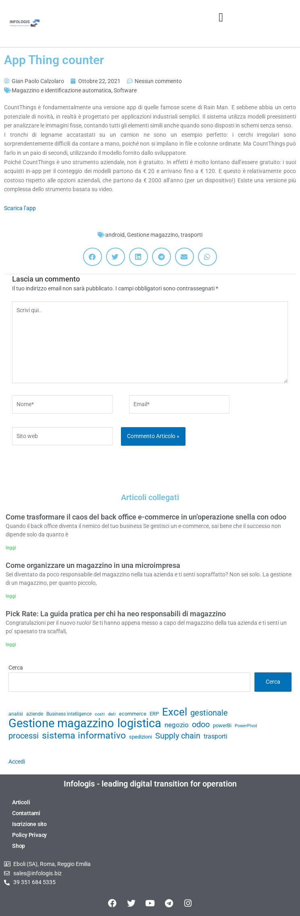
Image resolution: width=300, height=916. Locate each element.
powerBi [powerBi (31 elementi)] (222, 725)
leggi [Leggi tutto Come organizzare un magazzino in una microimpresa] (11, 596)
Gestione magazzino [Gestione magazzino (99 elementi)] (61, 723)
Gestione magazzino (152, 235)
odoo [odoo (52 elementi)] (201, 724)
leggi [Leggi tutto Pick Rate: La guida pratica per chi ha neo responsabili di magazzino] (11, 644)
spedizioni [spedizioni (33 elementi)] (140, 737)
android (115, 235)
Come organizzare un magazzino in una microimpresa (93, 565)
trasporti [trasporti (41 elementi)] (215, 736)
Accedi (16, 761)
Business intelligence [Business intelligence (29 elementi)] (69, 714)
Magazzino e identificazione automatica (61, 90)
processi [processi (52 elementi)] (23, 736)
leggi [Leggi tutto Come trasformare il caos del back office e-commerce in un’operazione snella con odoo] (11, 548)
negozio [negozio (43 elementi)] (177, 725)
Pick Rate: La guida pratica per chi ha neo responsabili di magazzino (116, 613)
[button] (221, 17)
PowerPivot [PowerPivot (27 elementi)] (246, 725)
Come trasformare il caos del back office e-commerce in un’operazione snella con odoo (146, 517)
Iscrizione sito (29, 824)
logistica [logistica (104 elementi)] (139, 723)
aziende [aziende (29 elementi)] (34, 714)
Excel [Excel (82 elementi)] (174, 712)
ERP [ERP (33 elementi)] (154, 714)
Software (125, 90)
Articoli (21, 802)
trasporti (191, 235)
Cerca (15, 667)
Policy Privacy (29, 835)
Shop (18, 846)
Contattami (26, 813)
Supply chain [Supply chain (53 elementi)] (177, 736)
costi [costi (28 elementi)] (100, 714)
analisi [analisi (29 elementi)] (15, 714)
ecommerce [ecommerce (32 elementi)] (132, 714)
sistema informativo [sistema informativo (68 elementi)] (84, 735)
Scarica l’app (20, 208)
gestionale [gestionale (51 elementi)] (209, 713)
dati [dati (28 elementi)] (112, 714)
